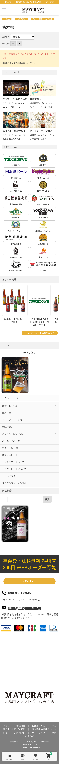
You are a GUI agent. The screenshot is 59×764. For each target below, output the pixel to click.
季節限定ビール (10, 455)
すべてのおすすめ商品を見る (40, 333)
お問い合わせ (29, 581)
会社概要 (20, 725)
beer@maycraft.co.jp (24, 608)
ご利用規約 (19, 733)
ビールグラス (8, 476)
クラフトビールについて (14, 469)
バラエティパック (11, 441)
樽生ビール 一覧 (10, 448)
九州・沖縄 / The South (42, 19)
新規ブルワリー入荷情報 (14, 483)
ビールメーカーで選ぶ (13, 420)
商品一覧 (6, 412)
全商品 (7, 19)
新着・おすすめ (10, 405)
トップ (6, 725)
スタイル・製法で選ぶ (13, 434)
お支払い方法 (38, 725)
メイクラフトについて (13, 462)
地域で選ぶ (21, 19)
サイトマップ (38, 733)
